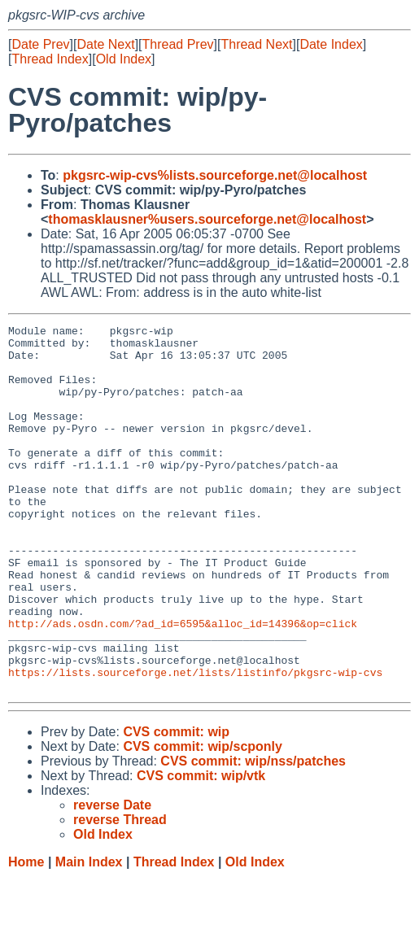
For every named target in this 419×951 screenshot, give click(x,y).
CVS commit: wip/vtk (201, 849)
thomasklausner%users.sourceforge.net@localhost (207, 219)
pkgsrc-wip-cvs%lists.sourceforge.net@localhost (215, 175)
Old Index (123, 59)
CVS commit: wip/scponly (202, 820)
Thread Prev (178, 44)
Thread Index (49, 59)
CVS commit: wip (176, 805)
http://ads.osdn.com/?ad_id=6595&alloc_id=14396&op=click (182, 684)
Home (26, 935)
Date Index (330, 44)
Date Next (105, 44)
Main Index (89, 935)
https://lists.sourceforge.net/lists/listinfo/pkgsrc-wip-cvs (195, 742)
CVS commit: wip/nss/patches (253, 834)
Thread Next (256, 44)
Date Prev (40, 44)
